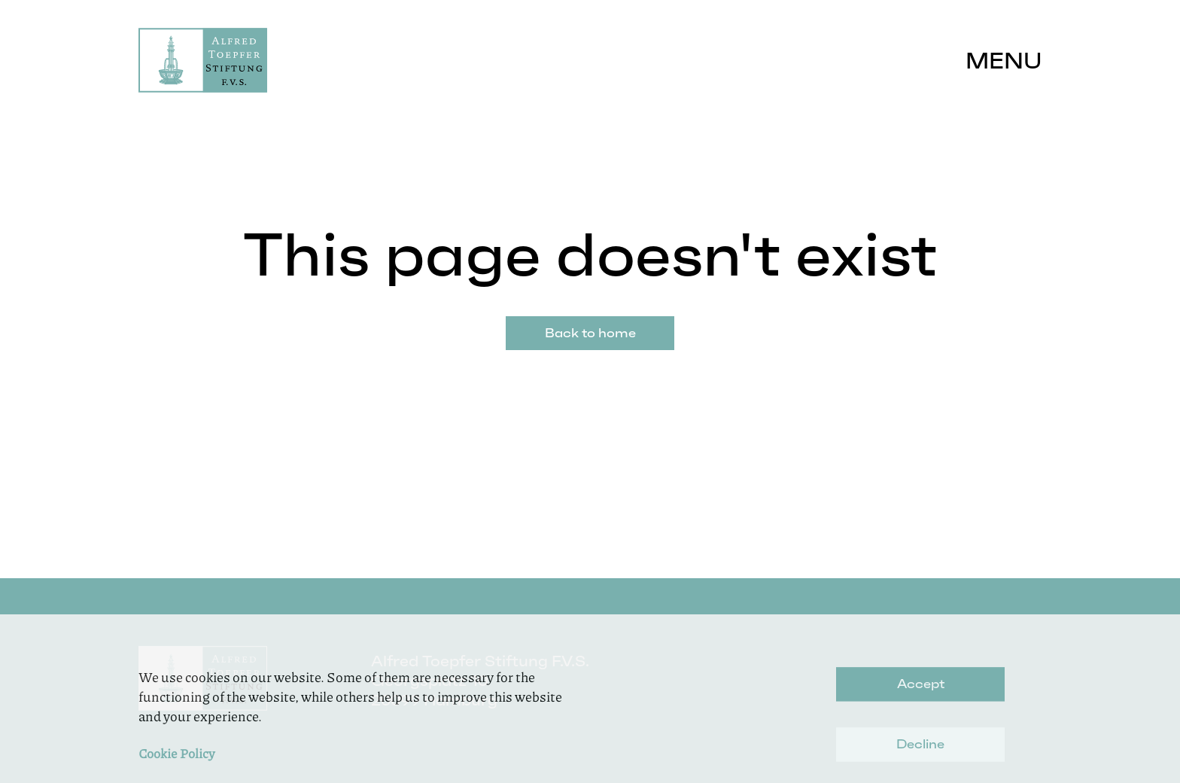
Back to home (590, 332)
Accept (920, 698)
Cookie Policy (176, 767)
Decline (920, 758)
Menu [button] (1004, 61)
